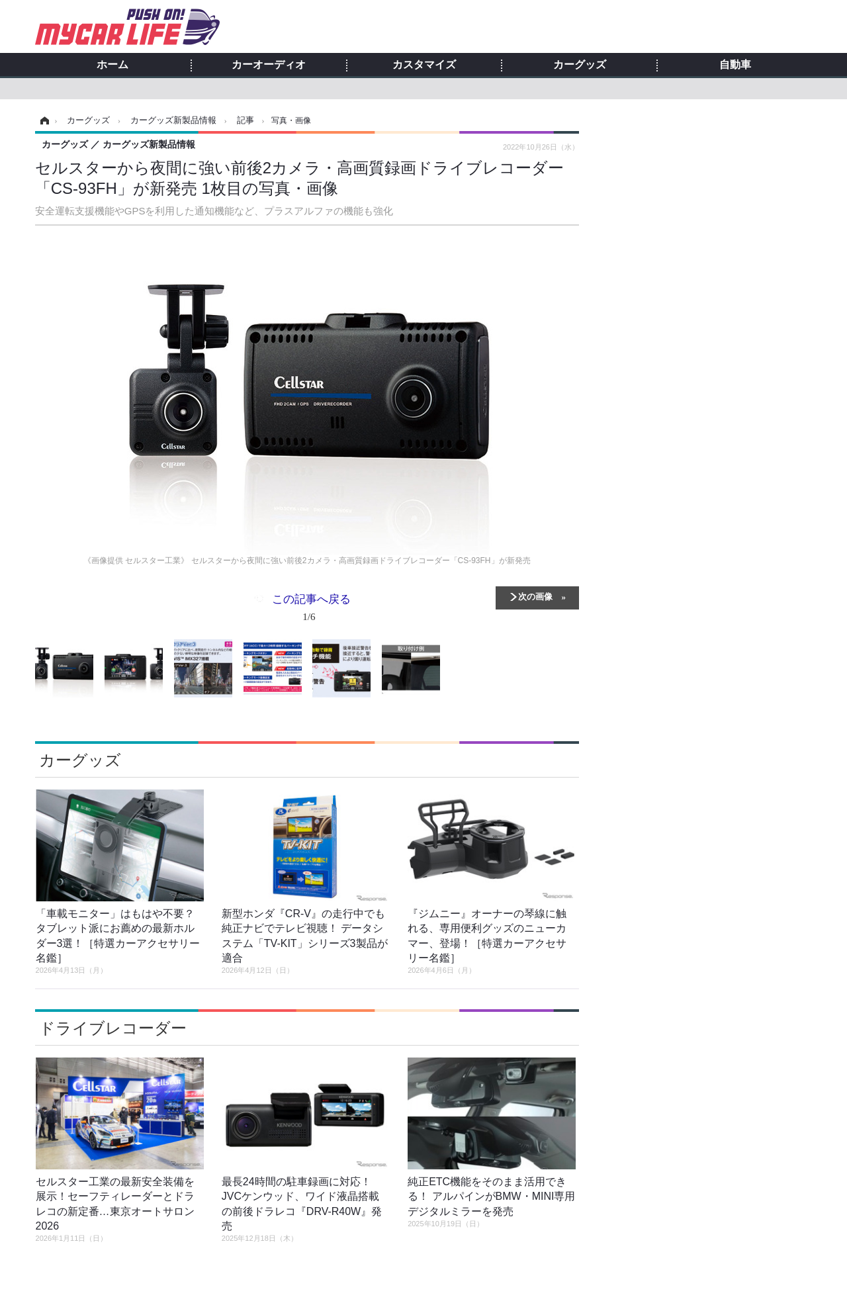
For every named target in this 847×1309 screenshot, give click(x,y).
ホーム (112, 65)
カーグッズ (579, 65)
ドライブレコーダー (113, 1028)
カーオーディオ (269, 65)
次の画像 (535, 596)
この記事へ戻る (311, 610)
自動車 (735, 65)
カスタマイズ (424, 65)
